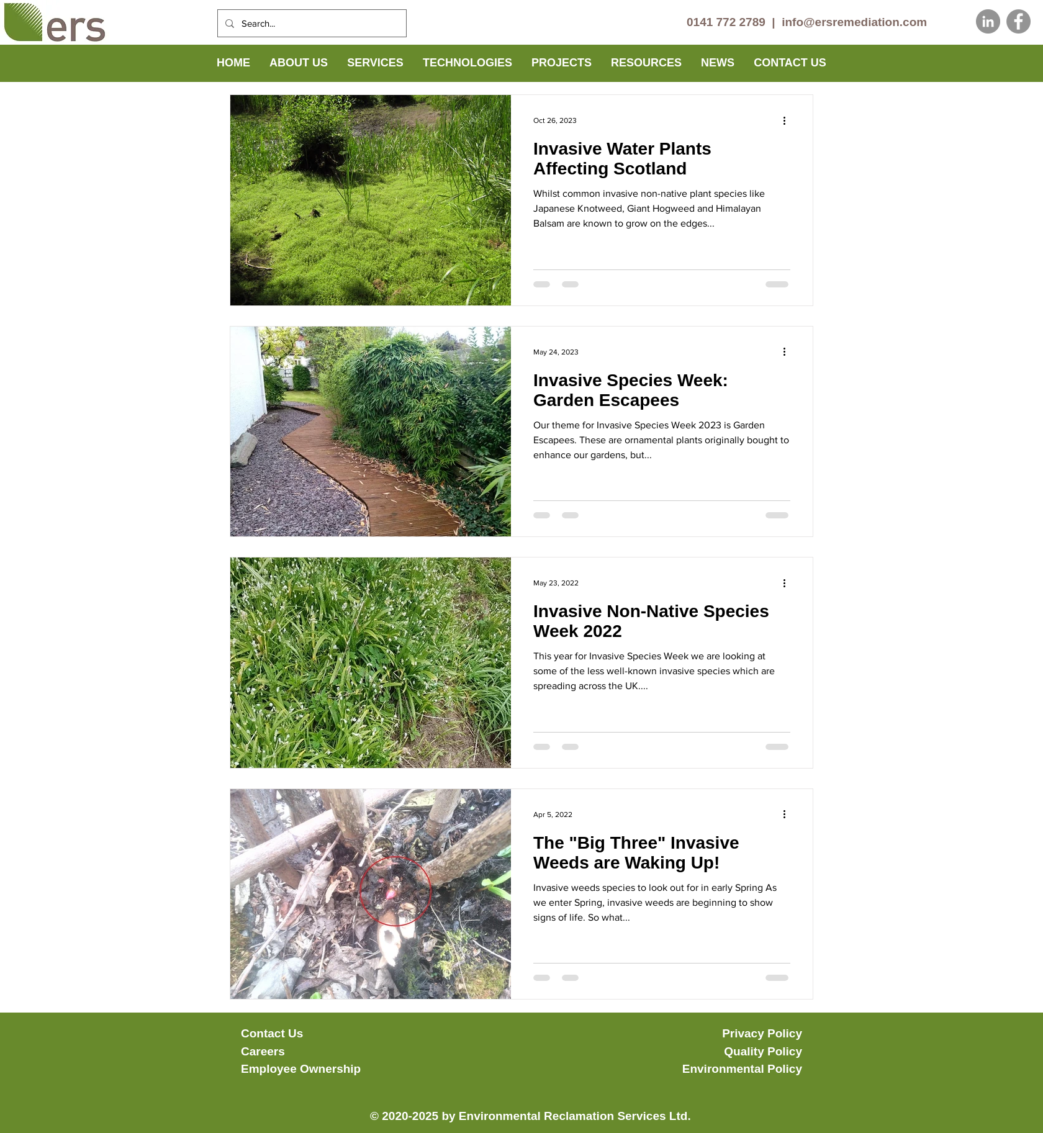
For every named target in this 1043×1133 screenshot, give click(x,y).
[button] (298, 63)
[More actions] (788, 120)
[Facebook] (1018, 21)
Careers (263, 1051)
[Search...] (311, 23)
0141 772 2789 (726, 22)
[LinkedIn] (988, 21)
